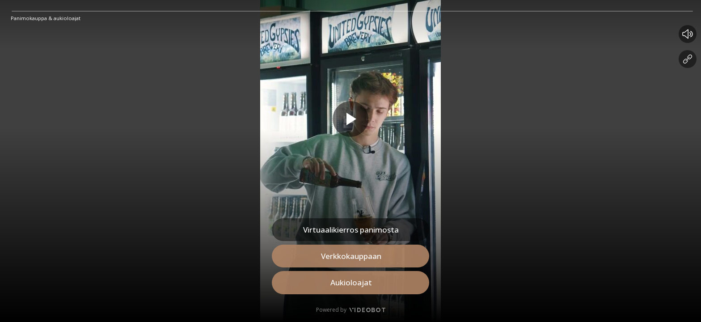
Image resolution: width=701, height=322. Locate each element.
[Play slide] (350, 119)
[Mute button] (688, 34)
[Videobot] (366, 310)
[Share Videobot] (688, 59)
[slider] (352, 11)
